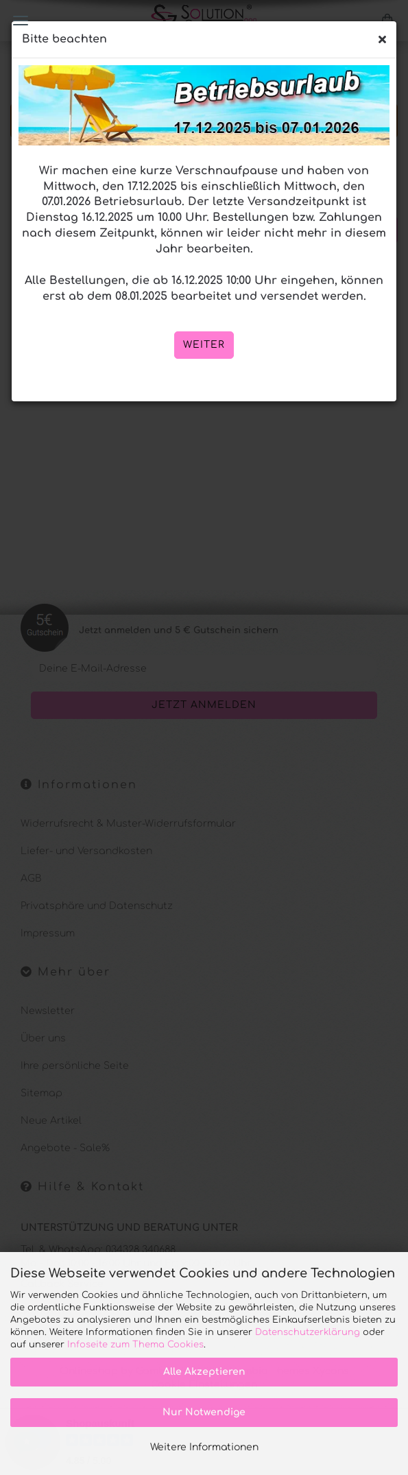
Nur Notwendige (204, 1412)
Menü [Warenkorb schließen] (20, 20)
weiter (204, 345)
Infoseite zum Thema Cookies (135, 1344)
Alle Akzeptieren (204, 1372)
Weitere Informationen (204, 1447)
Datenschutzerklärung (307, 1332)
